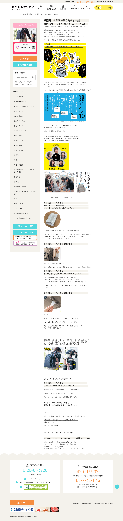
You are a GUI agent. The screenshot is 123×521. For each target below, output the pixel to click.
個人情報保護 (86, 503)
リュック (31, 83)
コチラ (82, 26)
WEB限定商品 (18, 116)
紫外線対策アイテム (21, 213)
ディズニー (18, 208)
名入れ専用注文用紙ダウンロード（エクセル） (35, 482)
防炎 (31, 84)
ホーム (22, 14)
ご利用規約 (75, 503)
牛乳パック (17, 83)
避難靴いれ (17, 84)
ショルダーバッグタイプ (51, 448)
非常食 (27, 84)
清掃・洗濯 (18, 135)
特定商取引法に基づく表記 (103, 503)
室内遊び (17, 182)
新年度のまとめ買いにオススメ (25, 106)
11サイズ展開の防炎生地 (22, 218)
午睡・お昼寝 (18, 165)
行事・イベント (19, 150)
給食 (15, 160)
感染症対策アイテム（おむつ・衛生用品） (25, 171)
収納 (15, 199)
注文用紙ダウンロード (35, 479)
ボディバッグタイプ (69, 448)
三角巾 (22, 84)
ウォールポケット (28, 81)
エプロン (20, 81)
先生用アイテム (19, 121)
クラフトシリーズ (20, 131)
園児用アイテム (19, 126)
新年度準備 (18, 145)
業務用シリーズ (19, 140)
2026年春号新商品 (20, 101)
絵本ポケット (24, 83)
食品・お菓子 (18, 203)
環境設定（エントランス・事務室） (25, 192)
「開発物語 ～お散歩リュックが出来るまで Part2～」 (61, 420)
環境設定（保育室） (21, 186)
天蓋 (16, 81)
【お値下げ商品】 (20, 96)
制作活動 (17, 177)
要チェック (73, 444)
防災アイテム (18, 111)
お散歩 (16, 155)
